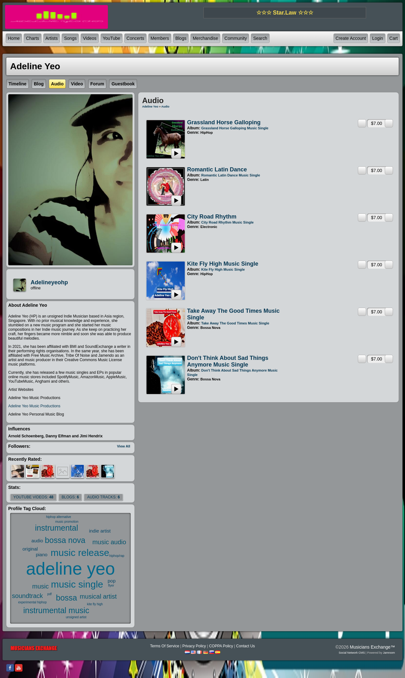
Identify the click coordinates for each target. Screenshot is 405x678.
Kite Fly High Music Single (222, 264)
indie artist (99, 530)
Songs (70, 38)
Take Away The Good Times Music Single (235, 323)
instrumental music (56, 610)
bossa (66, 597)
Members (160, 38)
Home (14, 38)
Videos (90, 38)
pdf (49, 594)
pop (111, 580)
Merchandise (205, 38)
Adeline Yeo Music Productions (34, 406)
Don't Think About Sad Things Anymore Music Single (227, 361)
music (40, 586)
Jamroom (389, 652)
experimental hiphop (32, 602)
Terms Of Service (164, 646)
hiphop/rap (116, 556)
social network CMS (352, 652)
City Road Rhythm (211, 216)
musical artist (98, 596)
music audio (109, 542)
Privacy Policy (194, 646)
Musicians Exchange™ (372, 647)
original (30, 549)
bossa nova (65, 540)
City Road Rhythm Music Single (227, 222)
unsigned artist (76, 617)
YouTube (111, 38)
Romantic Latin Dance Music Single (230, 175)
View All (123, 446)
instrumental (56, 527)
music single (77, 584)
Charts (32, 38)
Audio (165, 106)
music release (80, 552)
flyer (111, 585)
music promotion (66, 521)
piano (41, 554)
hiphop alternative (58, 517)
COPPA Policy (221, 646)
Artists (52, 38)
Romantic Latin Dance (217, 169)
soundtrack (27, 595)
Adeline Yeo (150, 106)
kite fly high (95, 604)
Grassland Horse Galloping (223, 122)
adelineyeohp (49, 282)
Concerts (135, 38)
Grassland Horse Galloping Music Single (234, 128)
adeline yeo (70, 568)
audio (37, 540)
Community (235, 38)
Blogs (180, 38)
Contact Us (245, 646)
